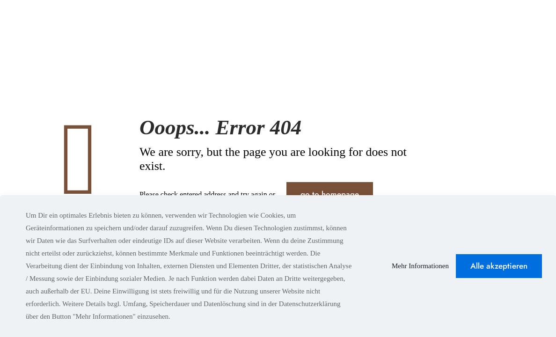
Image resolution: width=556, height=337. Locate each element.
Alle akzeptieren (498, 265)
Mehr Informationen (420, 266)
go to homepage (329, 194)
